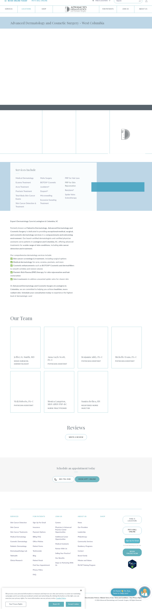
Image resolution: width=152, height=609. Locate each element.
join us (58, 520)
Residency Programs (85, 550)
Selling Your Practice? (63, 557)
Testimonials (37, 554)
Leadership (82, 535)
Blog (34, 559)
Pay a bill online (132, 534)
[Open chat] (145, 592)
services (14, 520)
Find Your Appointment (41, 569)
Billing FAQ (37, 540)
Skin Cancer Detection (18, 526)
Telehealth (14, 559)
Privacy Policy (38, 573)
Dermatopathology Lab (18, 554)
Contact (81, 554)
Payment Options (39, 535)
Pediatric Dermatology (18, 550)
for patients (39, 520)
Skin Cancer (14, 531)
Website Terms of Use (107, 601)
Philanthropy (82, 540)
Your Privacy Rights (136, 601)
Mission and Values (85, 564)
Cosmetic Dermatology (18, 545)
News (80, 526)
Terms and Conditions (121, 601)
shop (102, 520)
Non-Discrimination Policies (90, 601)
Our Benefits (60, 561)
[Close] (81, 596)
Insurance (36, 531)
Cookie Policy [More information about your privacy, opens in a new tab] (61, 604)
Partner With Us (61, 552)
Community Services (85, 545)
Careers (58, 526)
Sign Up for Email (132, 544)
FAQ (34, 578)
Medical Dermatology (18, 540)
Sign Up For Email (39, 526)
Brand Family (82, 559)
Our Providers (83, 531)
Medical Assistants (62, 547)
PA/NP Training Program (86, 569)
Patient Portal (38, 564)
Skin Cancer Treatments (18, 535)
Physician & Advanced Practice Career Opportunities (63, 533)
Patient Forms (38, 550)
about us (82, 520)
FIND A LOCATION (132, 523)
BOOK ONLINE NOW (132, 556)
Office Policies (38, 545)
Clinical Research (16, 564)
